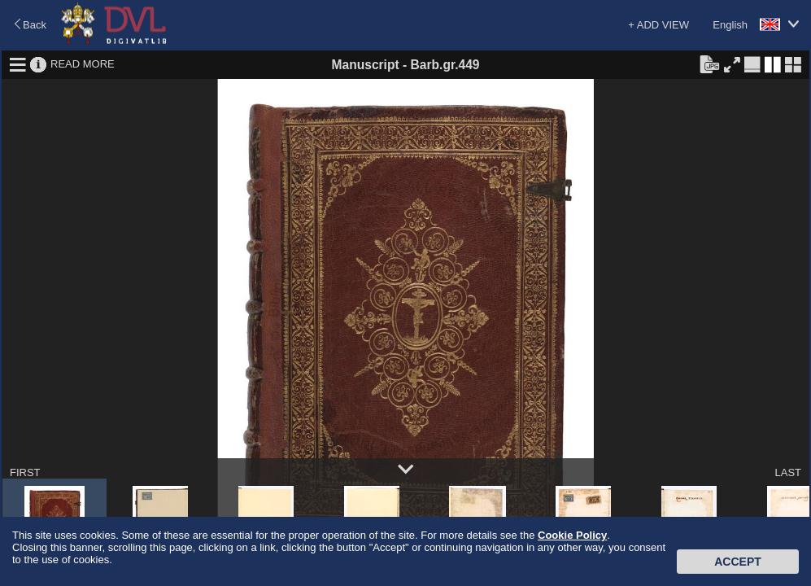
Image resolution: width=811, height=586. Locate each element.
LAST (787, 472)
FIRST (25, 472)
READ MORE (82, 64)
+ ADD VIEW (658, 25)
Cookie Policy (572, 535)
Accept (737, 561)
